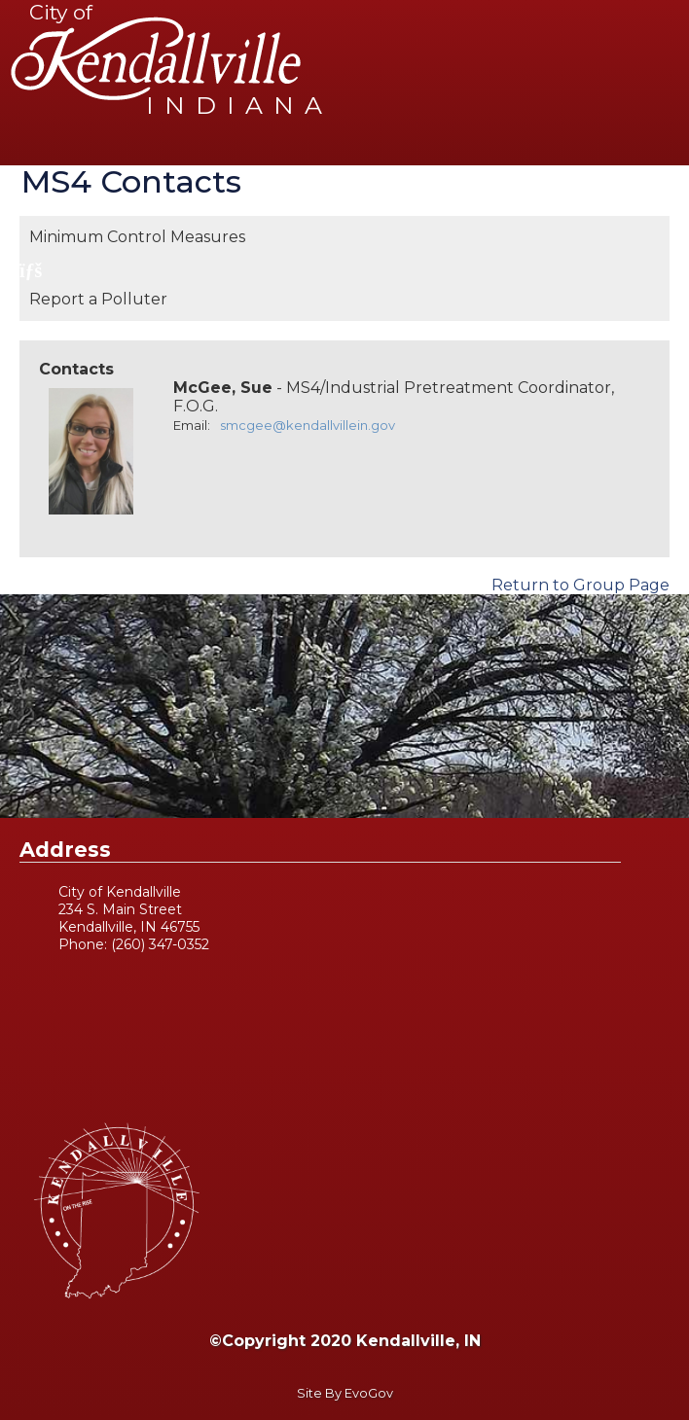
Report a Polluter (98, 299)
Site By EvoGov (345, 1393)
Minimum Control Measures (137, 237)
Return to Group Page (580, 585)
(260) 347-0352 (160, 944)
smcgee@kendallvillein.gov (307, 425)
